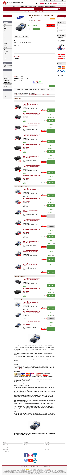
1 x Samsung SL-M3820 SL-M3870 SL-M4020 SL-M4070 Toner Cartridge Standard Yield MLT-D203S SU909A (31, 302)
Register (45, 0)
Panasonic (6, 51)
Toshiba (5, 60)
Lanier (5, 45)
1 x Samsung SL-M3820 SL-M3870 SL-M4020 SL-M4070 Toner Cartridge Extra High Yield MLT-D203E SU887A (31, 290)
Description (17, 36)
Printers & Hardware (32, 6)
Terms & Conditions (6, 451)
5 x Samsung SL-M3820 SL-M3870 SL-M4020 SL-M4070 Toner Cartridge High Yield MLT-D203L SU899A (31, 125)
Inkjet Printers (6, 76)
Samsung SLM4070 (45, 94)
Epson (5, 34)
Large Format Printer (8, 84)
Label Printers (6, 78)
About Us (63, 0)
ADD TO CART (37, 28)
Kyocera (5, 43)
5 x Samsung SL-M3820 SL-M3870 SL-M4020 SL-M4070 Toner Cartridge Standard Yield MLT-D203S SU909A (31, 200)
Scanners (5, 86)
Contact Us (26, 442)
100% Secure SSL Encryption (28, 11)
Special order (35, 22)
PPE (4, 98)
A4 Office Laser (7, 71)
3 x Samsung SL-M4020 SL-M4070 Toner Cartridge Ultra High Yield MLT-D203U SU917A (30, 251)
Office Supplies (41, 6)
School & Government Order (50, 6)
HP (4, 39)
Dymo (5, 32)
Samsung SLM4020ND (32, 94)
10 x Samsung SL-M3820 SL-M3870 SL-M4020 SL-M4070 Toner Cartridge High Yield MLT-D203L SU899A (31, 135)
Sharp (5, 57)
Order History (47, 444)
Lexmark (5, 47)
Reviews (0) (25, 36)
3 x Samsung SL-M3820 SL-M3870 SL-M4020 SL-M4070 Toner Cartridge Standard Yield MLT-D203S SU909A (31, 189)
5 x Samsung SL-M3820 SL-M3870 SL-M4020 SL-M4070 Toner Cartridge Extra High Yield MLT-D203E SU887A (31, 166)
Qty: (30, 29)
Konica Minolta (6, 41)
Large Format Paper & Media (8, 66)
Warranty (4, 454)
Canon (5, 28)
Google (48, 469)
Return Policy (5, 449)
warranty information (19, 368)
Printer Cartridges (20, 6)
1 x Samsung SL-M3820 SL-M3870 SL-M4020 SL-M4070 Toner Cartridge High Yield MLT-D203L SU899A (31, 279)
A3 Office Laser (7, 74)
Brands (25, 447)
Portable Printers (7, 82)
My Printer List (47, 447)
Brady (5, 24)
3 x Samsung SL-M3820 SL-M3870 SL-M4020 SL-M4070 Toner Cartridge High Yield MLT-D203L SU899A (31, 115)
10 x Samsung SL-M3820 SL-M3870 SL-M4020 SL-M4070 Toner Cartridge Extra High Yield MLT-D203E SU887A (31, 177)
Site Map (25, 444)
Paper (26, 6)
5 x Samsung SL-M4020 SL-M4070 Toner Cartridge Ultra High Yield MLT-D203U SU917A (30, 264)
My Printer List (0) (52, 0)
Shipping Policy (5, 444)
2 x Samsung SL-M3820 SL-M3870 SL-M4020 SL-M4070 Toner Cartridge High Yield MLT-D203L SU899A (31, 104)
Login (42, 0)
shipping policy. (35, 408)
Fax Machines (6, 80)
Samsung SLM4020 (18, 94)
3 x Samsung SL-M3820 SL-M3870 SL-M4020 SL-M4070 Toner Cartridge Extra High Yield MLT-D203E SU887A (31, 156)
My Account (59, 0)
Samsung (32, 18)
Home (14, 6)
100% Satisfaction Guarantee (40, 11)
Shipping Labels (7, 96)
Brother (5, 26)
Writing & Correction (7, 91)
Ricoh (5, 53)
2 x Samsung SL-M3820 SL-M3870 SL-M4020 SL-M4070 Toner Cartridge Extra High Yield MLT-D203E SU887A (31, 146)
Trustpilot (34, 467)
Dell (4, 30)
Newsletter (47, 449)
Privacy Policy (5, 447)
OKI (4, 49)
